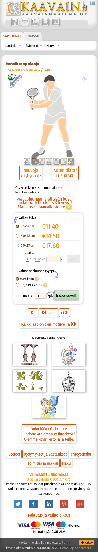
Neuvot (51, 45)
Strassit (32, 36)
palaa (49, 312)
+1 (64, 312)
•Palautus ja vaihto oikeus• (49, 515)
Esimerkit (32, 45)
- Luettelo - (10, 45)
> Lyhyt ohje (31, 175)
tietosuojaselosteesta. (76, 547)
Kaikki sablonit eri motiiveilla (48, 324)
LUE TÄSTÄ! (65, 175)
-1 (33, 312)
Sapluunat (12, 36)
